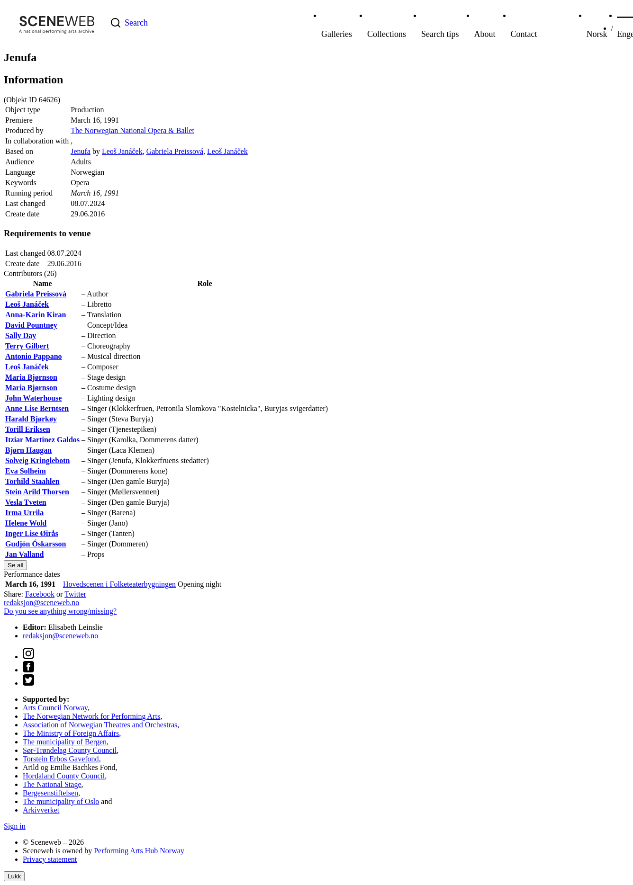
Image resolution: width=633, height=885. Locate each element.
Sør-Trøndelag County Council (70, 750)
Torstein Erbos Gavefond (61, 759)
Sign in (15, 826)
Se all (15, 565)
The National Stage (52, 784)
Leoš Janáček (122, 151)
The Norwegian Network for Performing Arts (91, 716)
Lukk (14, 876)
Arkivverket (41, 810)
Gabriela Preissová (174, 151)
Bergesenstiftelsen (50, 793)
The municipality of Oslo (61, 801)
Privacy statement (50, 859)
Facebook (39, 594)
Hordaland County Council (64, 776)
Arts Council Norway (55, 708)
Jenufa (80, 151)
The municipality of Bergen (65, 742)
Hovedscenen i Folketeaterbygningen (119, 584)
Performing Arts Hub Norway (139, 851)
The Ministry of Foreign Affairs (71, 733)
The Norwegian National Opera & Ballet (132, 130)
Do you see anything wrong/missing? (60, 611)
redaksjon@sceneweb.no (41, 603)
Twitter (75, 594)
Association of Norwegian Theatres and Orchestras (100, 725)
